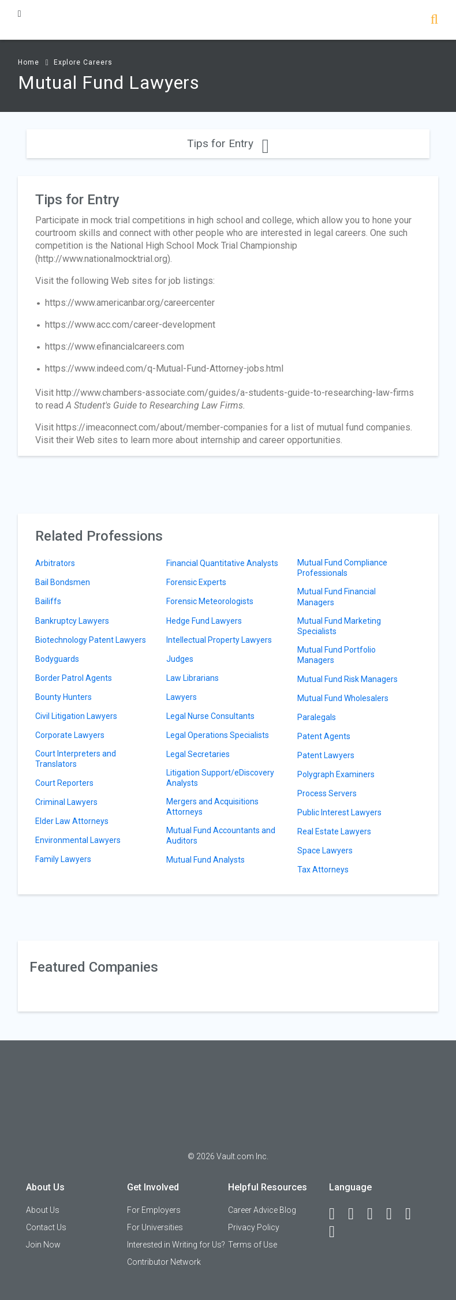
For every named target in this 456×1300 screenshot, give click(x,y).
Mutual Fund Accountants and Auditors (220, 835)
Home (28, 62)
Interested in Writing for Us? (176, 1244)
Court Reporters (64, 783)
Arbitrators (55, 563)
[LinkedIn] (356, 1214)
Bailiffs (48, 601)
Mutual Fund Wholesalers (342, 698)
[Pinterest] (413, 1214)
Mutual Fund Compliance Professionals (342, 568)
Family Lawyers (63, 859)
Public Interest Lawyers (339, 812)
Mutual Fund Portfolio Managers (336, 655)
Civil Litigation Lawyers (76, 716)
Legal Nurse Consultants (210, 716)
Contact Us (46, 1227)
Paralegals (316, 717)
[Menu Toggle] (19, 13)
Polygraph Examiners (336, 774)
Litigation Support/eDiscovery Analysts (220, 778)
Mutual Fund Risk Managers (347, 679)
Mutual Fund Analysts (205, 859)
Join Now (43, 1244)
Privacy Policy (253, 1227)
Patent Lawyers (325, 755)
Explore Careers (83, 62)
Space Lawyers (325, 850)
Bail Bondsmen (62, 582)
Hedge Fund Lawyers (204, 620)
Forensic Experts (196, 582)
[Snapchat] (337, 1232)
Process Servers (327, 793)
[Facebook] (337, 1214)
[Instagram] (394, 1214)
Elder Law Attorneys (72, 821)
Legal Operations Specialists (217, 735)
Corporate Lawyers (69, 735)
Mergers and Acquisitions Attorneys (212, 806)
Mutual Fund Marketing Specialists (339, 626)
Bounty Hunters (63, 697)
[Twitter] (375, 1214)
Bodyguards (57, 659)
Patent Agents (323, 736)
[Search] (434, 20)
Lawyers (181, 697)
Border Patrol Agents (73, 678)
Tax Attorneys (323, 869)
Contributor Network (164, 1262)
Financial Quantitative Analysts (222, 563)
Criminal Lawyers (66, 802)
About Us (42, 1210)
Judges (179, 659)
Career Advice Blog (262, 1210)
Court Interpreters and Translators (75, 759)
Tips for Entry (228, 143)
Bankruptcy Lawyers (72, 620)
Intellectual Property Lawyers (219, 640)
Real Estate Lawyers (334, 831)
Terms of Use (252, 1244)
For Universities (155, 1227)
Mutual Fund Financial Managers (336, 596)
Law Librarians (192, 678)
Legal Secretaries (198, 754)
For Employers (154, 1210)
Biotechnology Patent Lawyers (90, 640)
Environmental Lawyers (78, 840)
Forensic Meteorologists (209, 601)
